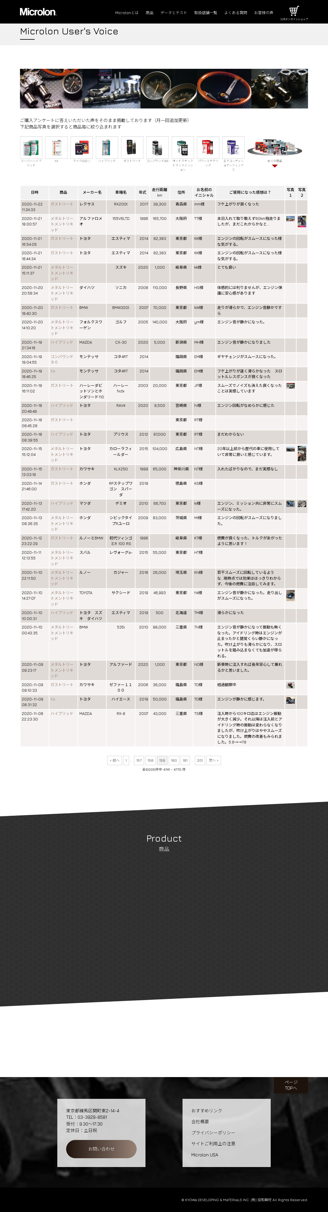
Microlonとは (110, 12)
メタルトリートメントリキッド (62, 224)
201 (200, 760)
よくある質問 (231, 12)
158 (150, 760)
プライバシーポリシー (213, 1132)
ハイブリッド (62, 342)
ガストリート (62, 204)
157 (139, 760)
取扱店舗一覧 (197, 12)
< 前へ (115, 760)
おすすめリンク (206, 1110)
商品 (134, 12)
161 (185, 760)
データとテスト (161, 12)
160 (174, 760)
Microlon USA (204, 1154)
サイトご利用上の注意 (213, 1143)
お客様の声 (262, 12)
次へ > (214, 760)
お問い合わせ (101, 1148)
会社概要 (200, 1121)
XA (53, 371)
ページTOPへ (291, 1085)
